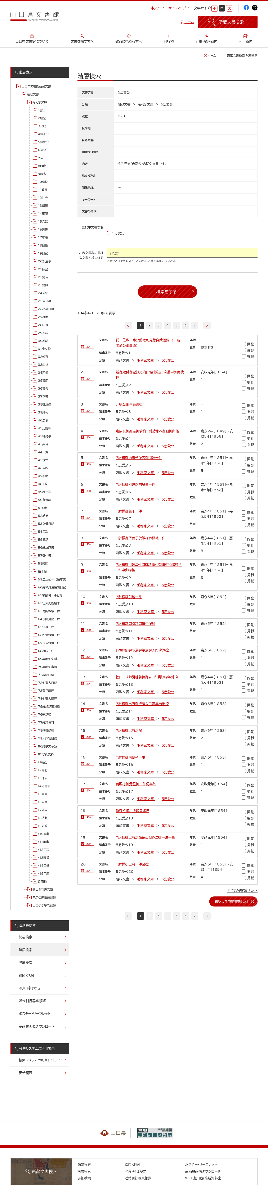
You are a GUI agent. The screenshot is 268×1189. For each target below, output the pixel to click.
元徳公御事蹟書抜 (129, 404)
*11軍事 (43, 841)
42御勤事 (44, 436)
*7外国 (43, 810)
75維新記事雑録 (49, 706)
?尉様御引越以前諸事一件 (135, 484)
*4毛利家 (44, 786)
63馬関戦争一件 (49, 611)
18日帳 (43, 245)
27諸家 (43, 317)
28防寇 (43, 325)
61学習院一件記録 (50, 595)
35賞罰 (43, 380)
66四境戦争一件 (49, 635)
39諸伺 (43, 412)
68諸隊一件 (46, 651)
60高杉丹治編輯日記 (52, 587)
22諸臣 (43, 277)
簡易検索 (25, 937)
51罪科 (43, 507)
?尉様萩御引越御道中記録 (135, 623)
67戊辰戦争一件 (49, 643)
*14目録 (43, 865)
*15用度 (43, 873)
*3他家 (43, 778)
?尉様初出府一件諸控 (132, 864)
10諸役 (43, 181)
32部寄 (43, 356)
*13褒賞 (43, 857)
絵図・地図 (26, 975)
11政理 (43, 189)
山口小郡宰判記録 (44, 905)
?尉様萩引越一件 (129, 596)
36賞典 (43, 388)
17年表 (43, 237)
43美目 (43, 444)
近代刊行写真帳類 (32, 1001)
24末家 (43, 293)
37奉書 (43, 396)
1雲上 (42, 110)
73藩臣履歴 (46, 690)
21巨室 (43, 269)
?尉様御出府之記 (129, 730)
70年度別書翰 (47, 666)
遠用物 (42, 881)
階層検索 (25, 949)
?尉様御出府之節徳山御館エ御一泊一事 (145, 837)
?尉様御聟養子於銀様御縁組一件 (140, 538)
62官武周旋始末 (49, 603)
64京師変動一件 (49, 619)
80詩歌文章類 (47, 746)
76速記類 (44, 714)
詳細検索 (25, 962)
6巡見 (42, 150)
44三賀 (43, 452)
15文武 (43, 221)
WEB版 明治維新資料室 (203, 1178)
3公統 (42, 126)
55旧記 (43, 539)
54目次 (43, 531)
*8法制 (43, 818)
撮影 (248, 350)
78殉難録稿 (46, 730)
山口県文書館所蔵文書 (36, 86)
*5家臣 (43, 794)
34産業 (43, 372)
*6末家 (43, 802)
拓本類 (42, 571)
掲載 (248, 356)
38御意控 (44, 404)
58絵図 (43, 563)
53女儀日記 (46, 523)
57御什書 (44, 555)
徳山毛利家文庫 (42, 889)
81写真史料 (46, 754)
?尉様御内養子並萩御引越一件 (139, 458)
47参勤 (43, 476)
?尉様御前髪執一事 (130, 757)
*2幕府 (43, 770)
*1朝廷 (42, 762)
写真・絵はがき (30, 988)
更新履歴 (25, 1073)
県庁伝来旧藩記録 (44, 897)
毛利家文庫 (39, 102)
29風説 (43, 332)
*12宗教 (43, 849)
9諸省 (42, 173)
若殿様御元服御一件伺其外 (136, 784)
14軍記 (43, 213)
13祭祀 (43, 205)
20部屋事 (44, 261)
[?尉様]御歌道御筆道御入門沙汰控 (142, 650)
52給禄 (43, 515)
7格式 (42, 158)
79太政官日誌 (47, 738)
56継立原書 (46, 547)
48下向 (43, 484)
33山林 (43, 364)
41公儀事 (44, 428)
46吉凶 (43, 468)
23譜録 (43, 285)
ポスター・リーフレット (34, 1013)
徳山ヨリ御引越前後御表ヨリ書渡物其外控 (147, 677)
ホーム (189, 21)
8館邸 (42, 165)
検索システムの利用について (40, 1060)
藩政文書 (33, 94)
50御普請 (44, 499)
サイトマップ (179, 8)
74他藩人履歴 (47, 698)
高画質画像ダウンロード (36, 1026)
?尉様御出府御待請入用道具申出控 (142, 703)
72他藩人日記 (47, 682)
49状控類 (44, 491)
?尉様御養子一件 (129, 511)
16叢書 (43, 229)
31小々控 (44, 348)
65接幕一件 (46, 627)
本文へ (158, 8)
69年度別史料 (47, 658)
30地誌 (43, 340)
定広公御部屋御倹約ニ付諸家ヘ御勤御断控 (147, 431)
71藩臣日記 (46, 674)
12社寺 (43, 197)
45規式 (43, 460)
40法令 (43, 420)
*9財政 (43, 825)
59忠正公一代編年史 (52, 579)
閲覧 (248, 344)
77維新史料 (46, 722)
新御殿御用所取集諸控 (132, 810)
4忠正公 (43, 134)
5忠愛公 (43, 142)
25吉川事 (44, 301)
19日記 (43, 253)
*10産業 (43, 833)
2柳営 (42, 118)
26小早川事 (46, 309)
